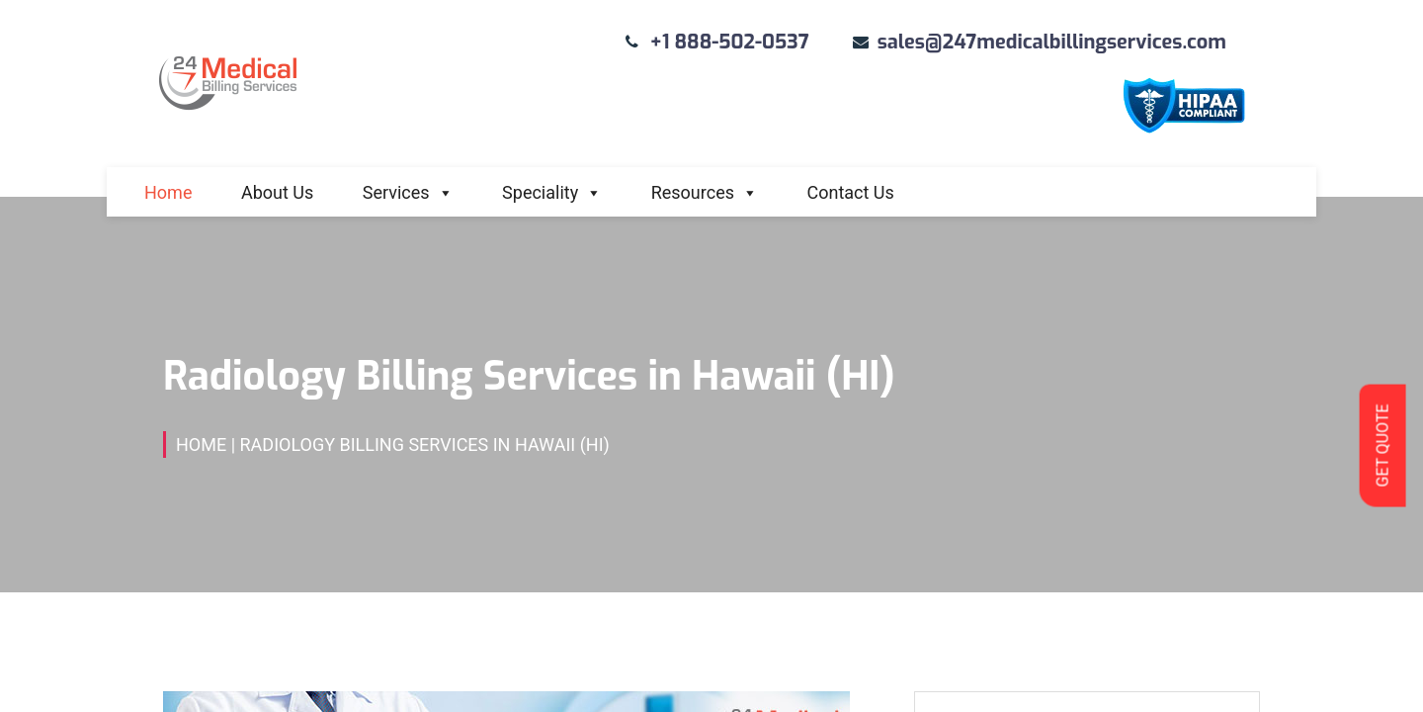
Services (408, 192)
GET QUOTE (1382, 445)
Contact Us (849, 192)
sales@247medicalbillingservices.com (1052, 42)
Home (168, 192)
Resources (704, 192)
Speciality (552, 192)
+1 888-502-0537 (729, 42)
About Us (277, 192)
